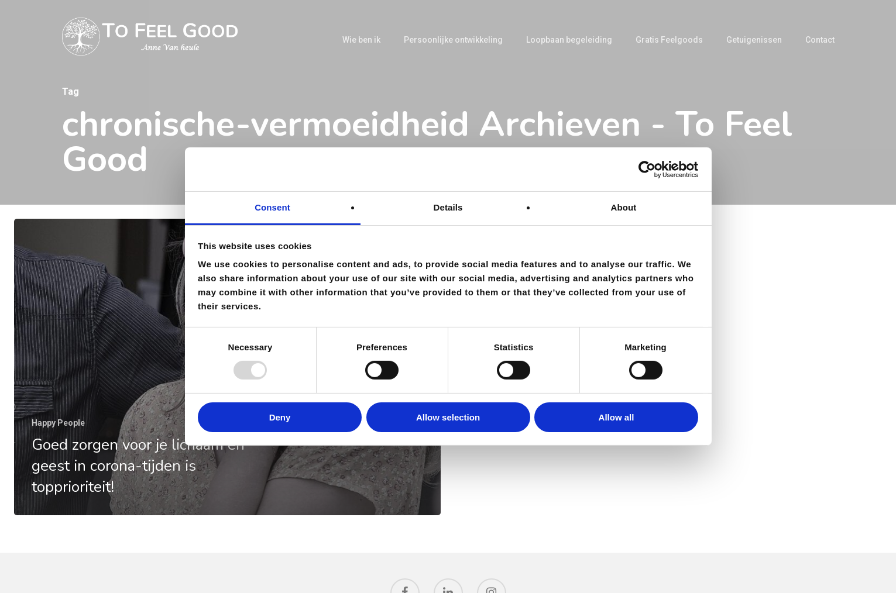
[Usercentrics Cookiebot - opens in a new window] (647, 169)
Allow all (616, 417)
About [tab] (624, 207)
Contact (820, 39)
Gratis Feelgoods (669, 39)
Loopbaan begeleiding (569, 39)
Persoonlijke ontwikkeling (453, 39)
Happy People (58, 422)
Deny (280, 417)
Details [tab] (448, 207)
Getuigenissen (754, 39)
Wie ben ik (361, 39)
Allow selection (448, 417)
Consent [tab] (272, 207)
